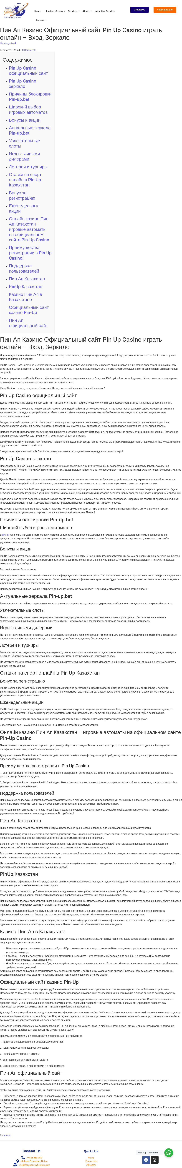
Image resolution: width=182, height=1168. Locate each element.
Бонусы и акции (24, 120)
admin (6, 1135)
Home (37, 11)
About (86, 11)
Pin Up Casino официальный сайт (28, 70)
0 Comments (29, 50)
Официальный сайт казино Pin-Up (29, 310)
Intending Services (105, 11)
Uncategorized (8, 43)
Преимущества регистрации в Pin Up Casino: (30, 253)
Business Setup (55, 11)
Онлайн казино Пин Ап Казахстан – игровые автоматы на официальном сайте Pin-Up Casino (29, 229)
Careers (40, 20)
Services (73, 11)
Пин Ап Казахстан (27, 278)
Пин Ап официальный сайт (28, 323)
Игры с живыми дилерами (24, 156)
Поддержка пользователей (24, 268)
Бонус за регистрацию (22, 195)
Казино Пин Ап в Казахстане (25, 297)
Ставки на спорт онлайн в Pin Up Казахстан (25, 180)
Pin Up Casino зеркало (22, 83)
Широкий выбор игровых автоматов (28, 109)
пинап (5, 534)
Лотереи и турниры (28, 166)
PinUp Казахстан (25, 286)
